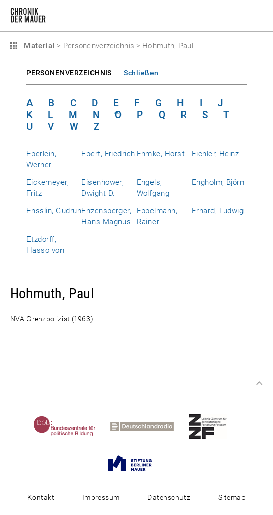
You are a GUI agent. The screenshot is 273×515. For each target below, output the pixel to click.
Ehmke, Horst (161, 153)
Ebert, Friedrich (108, 153)
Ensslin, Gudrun (53, 210)
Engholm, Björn (218, 182)
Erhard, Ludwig (218, 210)
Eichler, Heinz (215, 153)
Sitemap (232, 497)
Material (38, 45)
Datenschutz (168, 497)
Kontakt (40, 497)
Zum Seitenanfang (259, 383)
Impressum (101, 497)
